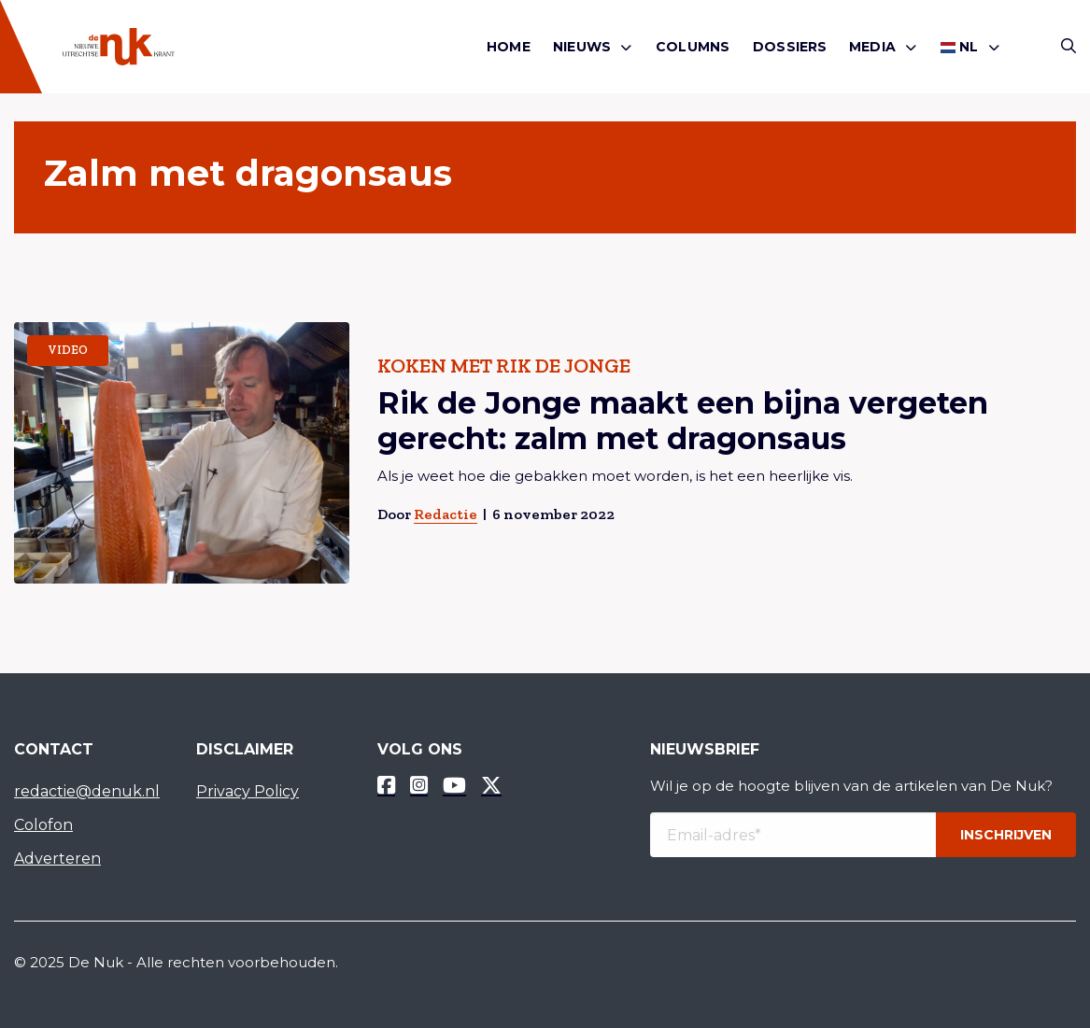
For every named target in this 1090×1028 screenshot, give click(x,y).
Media (872, 46)
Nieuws (582, 46)
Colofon (43, 825)
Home (509, 46)
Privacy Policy (247, 791)
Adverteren (57, 858)
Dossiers (790, 46)
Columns (692, 46)
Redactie (445, 514)
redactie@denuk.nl (87, 791)
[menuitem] (509, 47)
